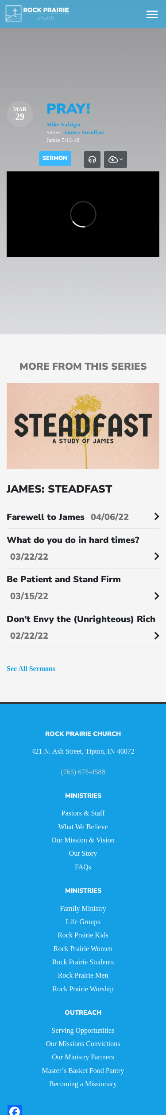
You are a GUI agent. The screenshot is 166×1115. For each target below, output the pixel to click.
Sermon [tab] (54, 158)
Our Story (83, 853)
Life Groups (83, 921)
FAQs (83, 867)
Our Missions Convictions (83, 1043)
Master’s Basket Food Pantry (83, 1070)
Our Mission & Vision (82, 840)
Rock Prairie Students (83, 962)
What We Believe (83, 827)
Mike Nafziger (63, 124)
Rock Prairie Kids (83, 935)
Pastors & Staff (83, 813)
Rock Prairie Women (83, 948)
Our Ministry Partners (83, 1057)
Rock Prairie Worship (83, 989)
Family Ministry (83, 908)
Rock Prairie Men (83, 975)
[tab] (92, 159)
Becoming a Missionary (83, 1084)
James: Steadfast (83, 132)
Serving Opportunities (83, 1030)
